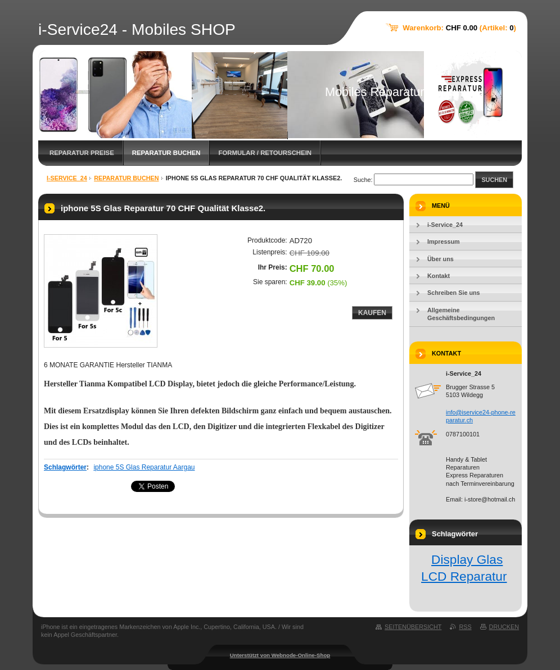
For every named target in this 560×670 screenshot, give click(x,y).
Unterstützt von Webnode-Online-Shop (280, 655)
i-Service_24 (67, 178)
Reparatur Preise (81, 152)
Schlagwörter (65, 467)
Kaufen (372, 313)
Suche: (363, 179)
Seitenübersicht (413, 626)
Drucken (504, 626)
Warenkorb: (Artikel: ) (459, 28)
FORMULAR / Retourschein (264, 152)
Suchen (494, 179)
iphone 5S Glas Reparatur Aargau (144, 467)
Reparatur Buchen (166, 152)
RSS (465, 626)
